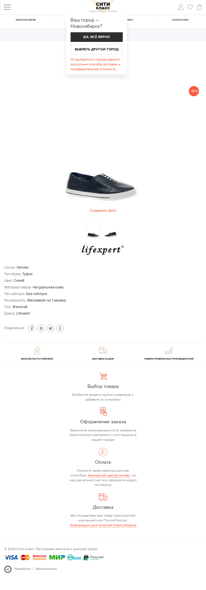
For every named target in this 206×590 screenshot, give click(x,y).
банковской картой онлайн (109, 475)
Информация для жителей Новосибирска (103, 525)
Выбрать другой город (97, 49)
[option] (103, 148)
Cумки (128, 20)
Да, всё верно (96, 37)
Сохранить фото (103, 210)
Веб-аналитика (46, 569)
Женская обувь (26, 20)
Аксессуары (180, 20)
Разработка (22, 569)
